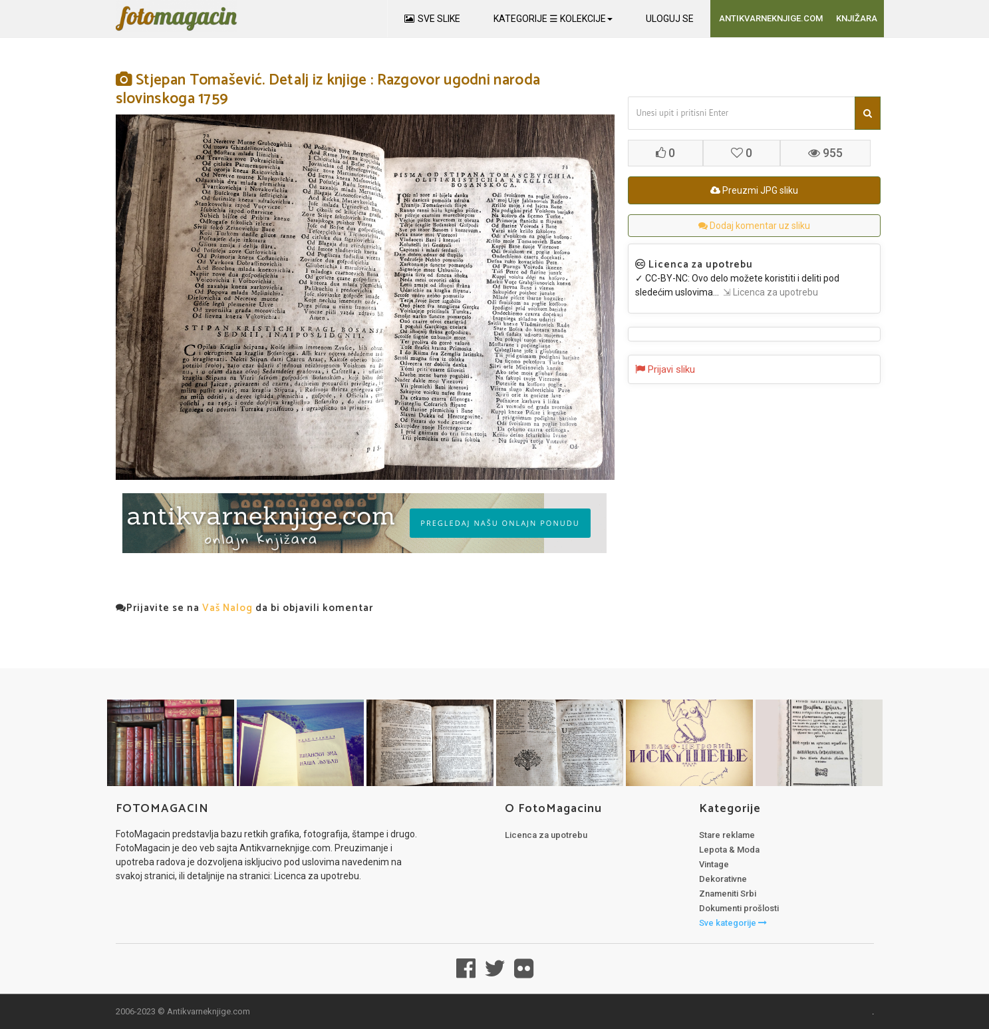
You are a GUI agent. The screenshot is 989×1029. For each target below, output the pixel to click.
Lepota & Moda (729, 850)
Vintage (714, 864)
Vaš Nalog (227, 608)
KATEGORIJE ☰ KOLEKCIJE (553, 18)
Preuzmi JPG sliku (754, 190)
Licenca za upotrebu (546, 835)
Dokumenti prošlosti (739, 908)
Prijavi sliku (665, 369)
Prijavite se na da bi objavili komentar (244, 608)
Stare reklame (727, 835)
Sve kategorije (733, 923)
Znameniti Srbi (727, 894)
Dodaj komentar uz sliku (754, 225)
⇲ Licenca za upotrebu (768, 292)
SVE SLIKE (432, 18)
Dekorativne (723, 879)
